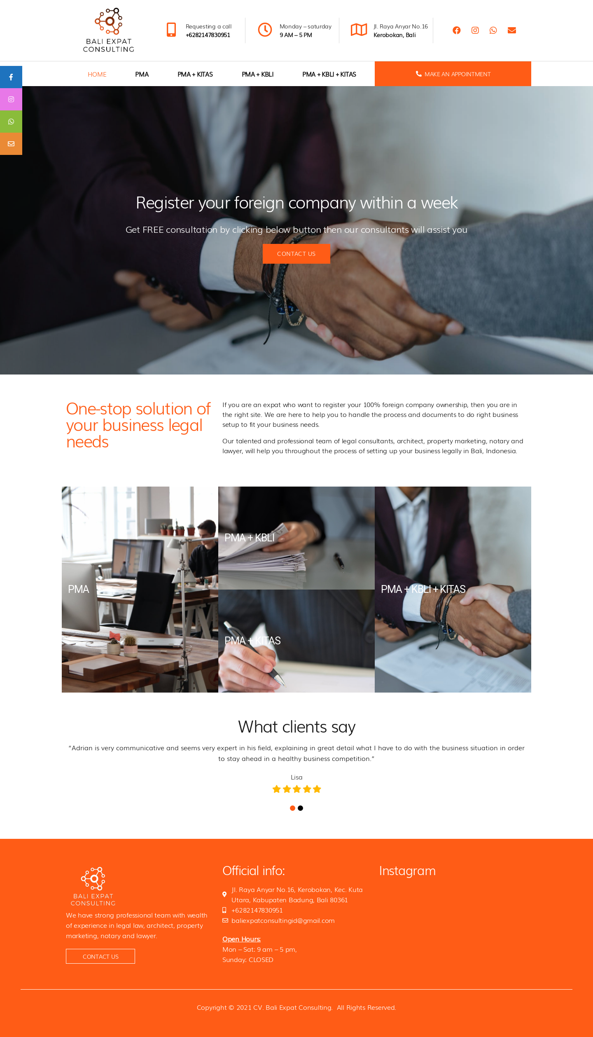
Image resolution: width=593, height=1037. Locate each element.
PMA (141, 73)
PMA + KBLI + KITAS (329, 73)
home (97, 73)
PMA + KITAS (195, 73)
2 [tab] (300, 808)
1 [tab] (292, 808)
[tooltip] (11, 77)
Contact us (296, 253)
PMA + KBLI (257, 73)
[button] (100, 956)
